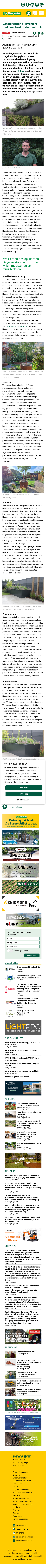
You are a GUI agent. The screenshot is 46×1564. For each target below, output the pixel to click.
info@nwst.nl (21, 1525)
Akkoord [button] (24, 788)
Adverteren (17, 1516)
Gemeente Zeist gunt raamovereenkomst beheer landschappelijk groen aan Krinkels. (22, 1176)
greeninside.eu (19, 1559)
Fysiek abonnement (21, 1472)
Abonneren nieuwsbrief (22, 1492)
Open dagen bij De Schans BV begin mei (29, 1113)
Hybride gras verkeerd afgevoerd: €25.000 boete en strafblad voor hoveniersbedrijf (29, 1363)
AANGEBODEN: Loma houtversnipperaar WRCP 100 (21, 1051)
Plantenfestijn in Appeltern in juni (29, 1144)
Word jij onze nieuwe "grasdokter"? (25, 1011)
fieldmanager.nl (14, 1550)
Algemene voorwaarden (23, 1504)
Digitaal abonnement (21, 1489)
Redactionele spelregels (23, 1501)
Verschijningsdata (20, 1519)
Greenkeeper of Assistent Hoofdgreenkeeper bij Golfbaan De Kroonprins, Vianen (28, 1001)
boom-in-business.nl (32, 1556)
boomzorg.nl (30, 1553)
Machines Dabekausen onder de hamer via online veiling (29, 1382)
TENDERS (10, 1171)
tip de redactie (15, 807)
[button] (23, 799)
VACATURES (11, 962)
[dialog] (23, 782)
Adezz (21, 71)
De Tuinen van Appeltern (16, 326)
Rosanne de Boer (9, 36)
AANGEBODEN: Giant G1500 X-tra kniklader (22, 1071)
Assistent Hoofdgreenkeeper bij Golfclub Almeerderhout (29, 976)
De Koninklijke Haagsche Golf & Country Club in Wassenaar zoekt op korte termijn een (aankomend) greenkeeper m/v (29, 988)
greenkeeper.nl (29, 1550)
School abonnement (21, 1498)
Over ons (17, 1475)
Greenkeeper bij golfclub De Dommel (28, 968)
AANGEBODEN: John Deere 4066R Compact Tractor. (22, 1064)
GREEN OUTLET (14, 1038)
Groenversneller (19, 1478)
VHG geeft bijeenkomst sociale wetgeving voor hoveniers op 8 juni (27, 1134)
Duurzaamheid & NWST (23, 1480)
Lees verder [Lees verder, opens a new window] (24, 782)
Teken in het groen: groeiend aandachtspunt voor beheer (29, 1390)
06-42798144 (22, 1533)
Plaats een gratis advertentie (17, 1076)
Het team (17, 1495)
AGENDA (10, 1099)
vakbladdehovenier (24, 1540)
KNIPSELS (10, 1246)
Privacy (16, 1510)
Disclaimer (17, 1507)
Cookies (16, 1513)
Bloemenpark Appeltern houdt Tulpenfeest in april (28, 1104)
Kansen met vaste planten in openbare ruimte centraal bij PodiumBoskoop (29, 1123)
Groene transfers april (26, 1351)
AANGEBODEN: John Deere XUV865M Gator (22, 1058)
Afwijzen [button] (24, 794)
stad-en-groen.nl (16, 1553)
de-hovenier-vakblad (24, 1537)
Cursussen (17, 1483)
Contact (16, 1486)
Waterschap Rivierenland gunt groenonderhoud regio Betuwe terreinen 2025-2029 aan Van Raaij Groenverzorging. (22, 1197)
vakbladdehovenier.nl (13, 1556)
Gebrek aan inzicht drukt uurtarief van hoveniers (27, 1373)
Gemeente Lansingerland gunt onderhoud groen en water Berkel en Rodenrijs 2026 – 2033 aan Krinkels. (22, 1219)
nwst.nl (30, 1559)
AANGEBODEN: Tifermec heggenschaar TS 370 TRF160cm (22, 1043)
